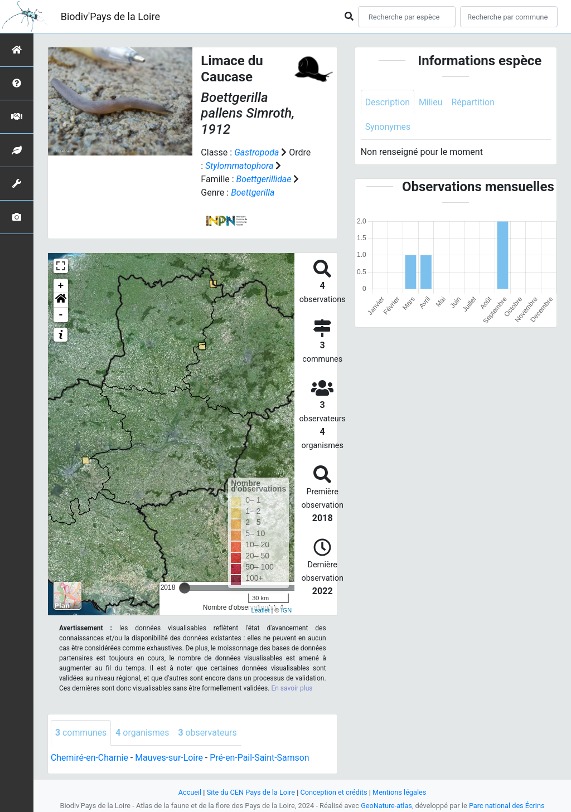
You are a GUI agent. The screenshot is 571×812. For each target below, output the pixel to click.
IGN (286, 610)
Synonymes (388, 127)
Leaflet (260, 610)
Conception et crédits (333, 792)
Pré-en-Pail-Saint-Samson (261, 757)
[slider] (184, 588)
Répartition (474, 102)
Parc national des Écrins (507, 805)
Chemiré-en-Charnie (90, 757)
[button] (61, 300)
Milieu (431, 102)
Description (387, 102)
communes (81, 732)
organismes (143, 732)
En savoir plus (291, 688)
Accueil (189, 792)
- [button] (61, 315)
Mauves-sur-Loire (170, 757)
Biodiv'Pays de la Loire (110, 16)
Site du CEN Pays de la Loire (250, 792)
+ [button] (61, 286)
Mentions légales (400, 792)
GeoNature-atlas (386, 805)
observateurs (208, 732)
